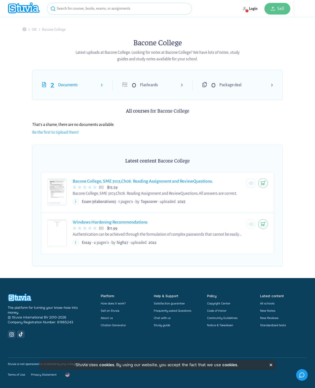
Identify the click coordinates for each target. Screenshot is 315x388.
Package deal (230, 85)
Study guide (162, 325)
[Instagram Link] (11, 334)
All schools (267, 303)
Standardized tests (273, 325)
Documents (68, 85)
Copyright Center (218, 303)
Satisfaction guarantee (169, 303)
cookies (106, 364)
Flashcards (149, 85)
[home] (23, 8)
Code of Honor (216, 311)
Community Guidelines (222, 318)
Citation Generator (113, 325)
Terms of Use (16, 375)
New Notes (267, 311)
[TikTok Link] (21, 334)
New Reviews (269, 318)
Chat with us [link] (162, 318)
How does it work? (113, 303)
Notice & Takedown (220, 325)
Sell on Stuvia (110, 311)
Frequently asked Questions (172, 311)
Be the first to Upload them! (55, 132)
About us (107, 318)
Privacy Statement (43, 375)
